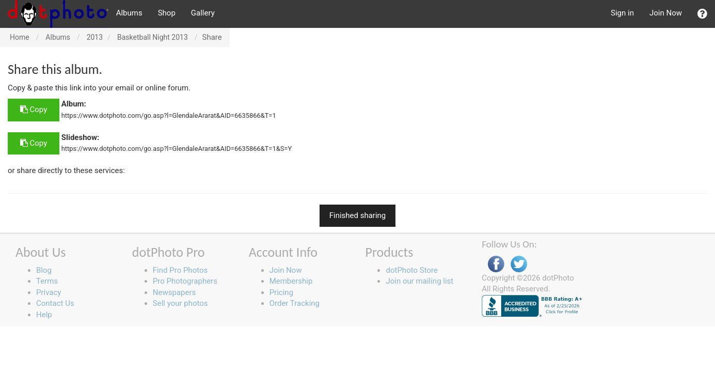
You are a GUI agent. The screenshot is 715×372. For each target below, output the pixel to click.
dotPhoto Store (411, 270)
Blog (44, 270)
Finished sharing (357, 215)
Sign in (622, 13)
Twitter (519, 264)
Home (19, 37)
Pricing (281, 292)
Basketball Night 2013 (152, 37)
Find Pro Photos (180, 270)
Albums (129, 13)
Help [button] (44, 314)
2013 (95, 37)
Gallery (203, 13)
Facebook (496, 264)
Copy (33, 109)
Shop (167, 13)
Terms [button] (47, 281)
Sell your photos (180, 303)
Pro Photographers (185, 281)
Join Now (665, 13)
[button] (702, 14)
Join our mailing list (419, 281)
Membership (291, 281)
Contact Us (55, 303)
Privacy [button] (48, 292)
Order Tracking (294, 303)
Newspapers (174, 292)
